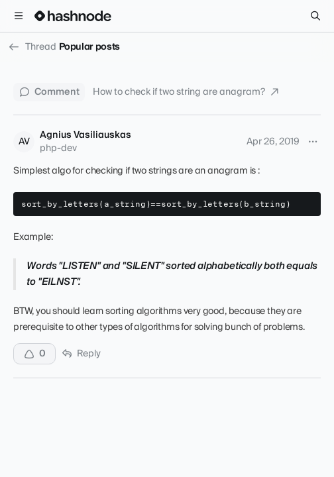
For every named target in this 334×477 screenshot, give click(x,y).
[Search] (315, 15)
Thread (32, 47)
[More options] (313, 142)
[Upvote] (34, 353)
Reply (81, 353)
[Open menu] (18, 15)
